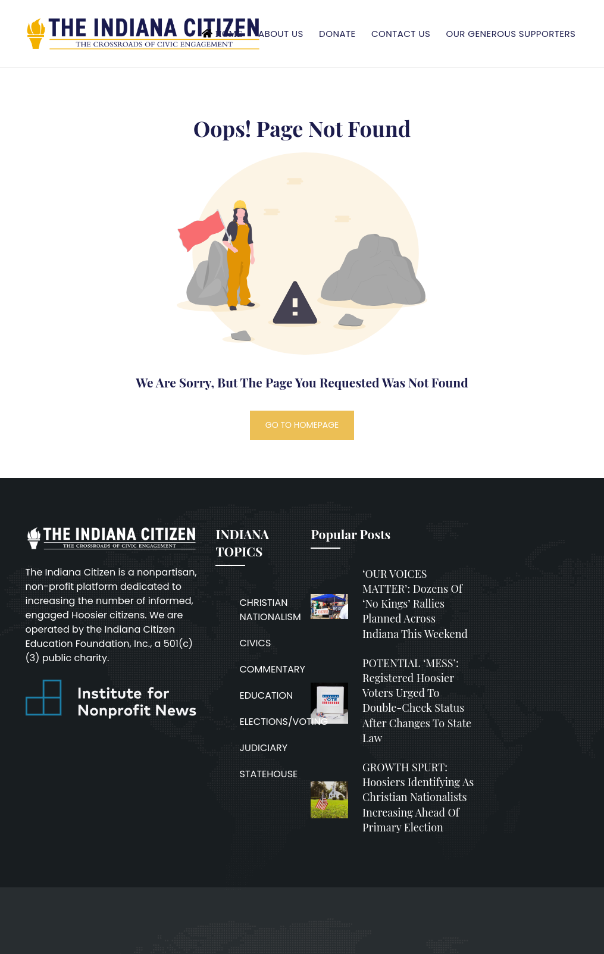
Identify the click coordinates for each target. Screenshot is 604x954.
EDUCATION (266, 695)
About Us (280, 33)
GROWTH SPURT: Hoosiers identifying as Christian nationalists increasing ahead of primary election (418, 797)
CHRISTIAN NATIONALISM (270, 610)
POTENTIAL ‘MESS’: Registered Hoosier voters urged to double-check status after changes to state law (416, 700)
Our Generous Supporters (511, 33)
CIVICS (255, 643)
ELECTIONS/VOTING (283, 721)
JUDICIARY (263, 748)
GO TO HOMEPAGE (302, 425)
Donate (337, 33)
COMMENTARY (272, 669)
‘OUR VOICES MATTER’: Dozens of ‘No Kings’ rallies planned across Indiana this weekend (415, 604)
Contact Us (400, 33)
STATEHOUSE (268, 774)
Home (229, 33)
